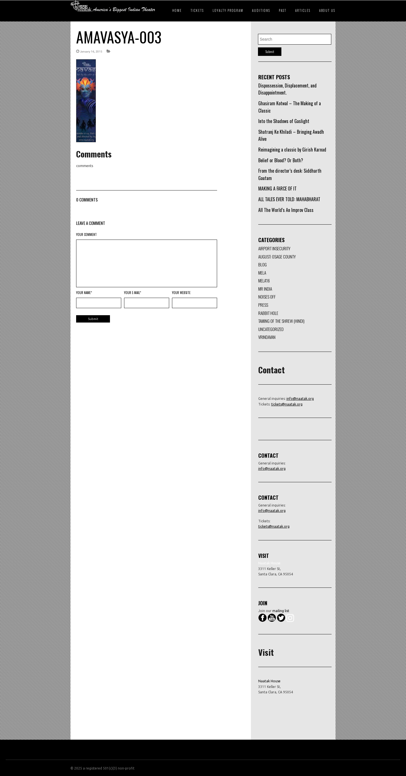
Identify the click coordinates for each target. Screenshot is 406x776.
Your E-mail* (132, 292)
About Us (327, 10)
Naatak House (269, 681)
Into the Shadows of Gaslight (283, 121)
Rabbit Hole (268, 313)
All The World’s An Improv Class (286, 210)
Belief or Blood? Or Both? (280, 160)
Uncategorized (271, 329)
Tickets (197, 10)
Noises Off (267, 296)
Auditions (261, 10)
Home (177, 10)
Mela (262, 272)
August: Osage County (277, 256)
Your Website (181, 292)
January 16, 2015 (91, 51)
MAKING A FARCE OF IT (277, 188)
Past (282, 10)
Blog (262, 264)
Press (263, 305)
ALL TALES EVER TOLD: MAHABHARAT (289, 199)
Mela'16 (264, 280)
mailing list (280, 611)
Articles (302, 10)
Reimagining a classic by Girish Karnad (292, 149)
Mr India (265, 289)
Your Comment (86, 234)
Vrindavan (266, 337)
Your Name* (84, 292)
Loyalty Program (228, 10)
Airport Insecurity (274, 248)
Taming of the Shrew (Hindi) (281, 321)
